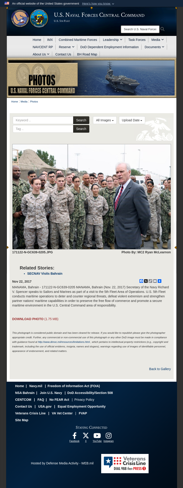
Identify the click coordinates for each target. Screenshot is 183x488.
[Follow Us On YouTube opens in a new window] (97, 437)
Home (37, 40)
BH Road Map (87, 54)
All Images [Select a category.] (104, 120)
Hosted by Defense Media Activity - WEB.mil (62, 463)
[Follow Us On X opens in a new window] (86, 437)
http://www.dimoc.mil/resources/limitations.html (64, 342)
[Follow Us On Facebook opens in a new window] (74, 437)
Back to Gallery (160, 369)
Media (158, 40)
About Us (41, 54)
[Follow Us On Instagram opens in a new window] (108, 437)
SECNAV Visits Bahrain (44, 273)
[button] (98, 3)
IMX (50, 40)
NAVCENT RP (43, 47)
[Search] (140, 29)
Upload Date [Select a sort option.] (132, 120)
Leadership (112, 40)
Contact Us (63, 54)
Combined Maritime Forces (78, 40)
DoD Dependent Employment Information (109, 47)
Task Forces (136, 40)
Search (81, 120)
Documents (155, 47)
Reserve (66, 47)
